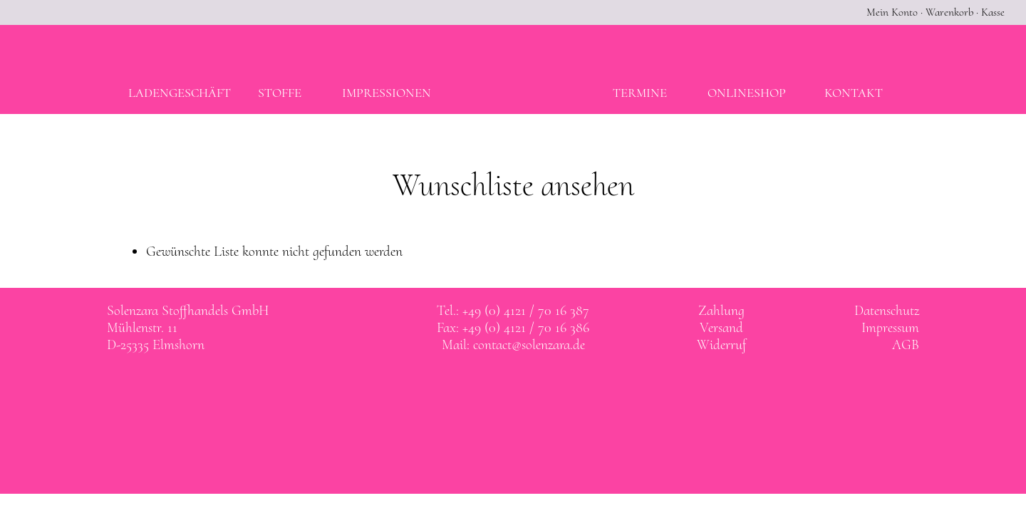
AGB (905, 344)
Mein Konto (892, 12)
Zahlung (721, 310)
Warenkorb (949, 12)
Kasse (993, 12)
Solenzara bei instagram (528, 386)
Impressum (890, 327)
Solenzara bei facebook (498, 386)
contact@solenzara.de (529, 344)
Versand (721, 327)
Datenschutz (886, 310)
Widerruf (721, 344)
